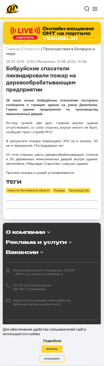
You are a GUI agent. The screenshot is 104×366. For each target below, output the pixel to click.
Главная (13, 48)
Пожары (59, 190)
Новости (32, 48)
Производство (79, 190)
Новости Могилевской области (29, 190)
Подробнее (52, 341)
